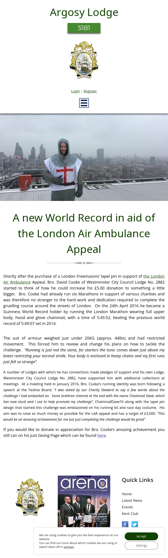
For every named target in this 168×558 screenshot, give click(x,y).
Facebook (125, 524)
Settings (141, 545)
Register (90, 91)
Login (75, 91)
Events (127, 506)
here (101, 435)
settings (69, 547)
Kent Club (130, 513)
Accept (141, 536)
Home (127, 493)
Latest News (132, 500)
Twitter (134, 524)
